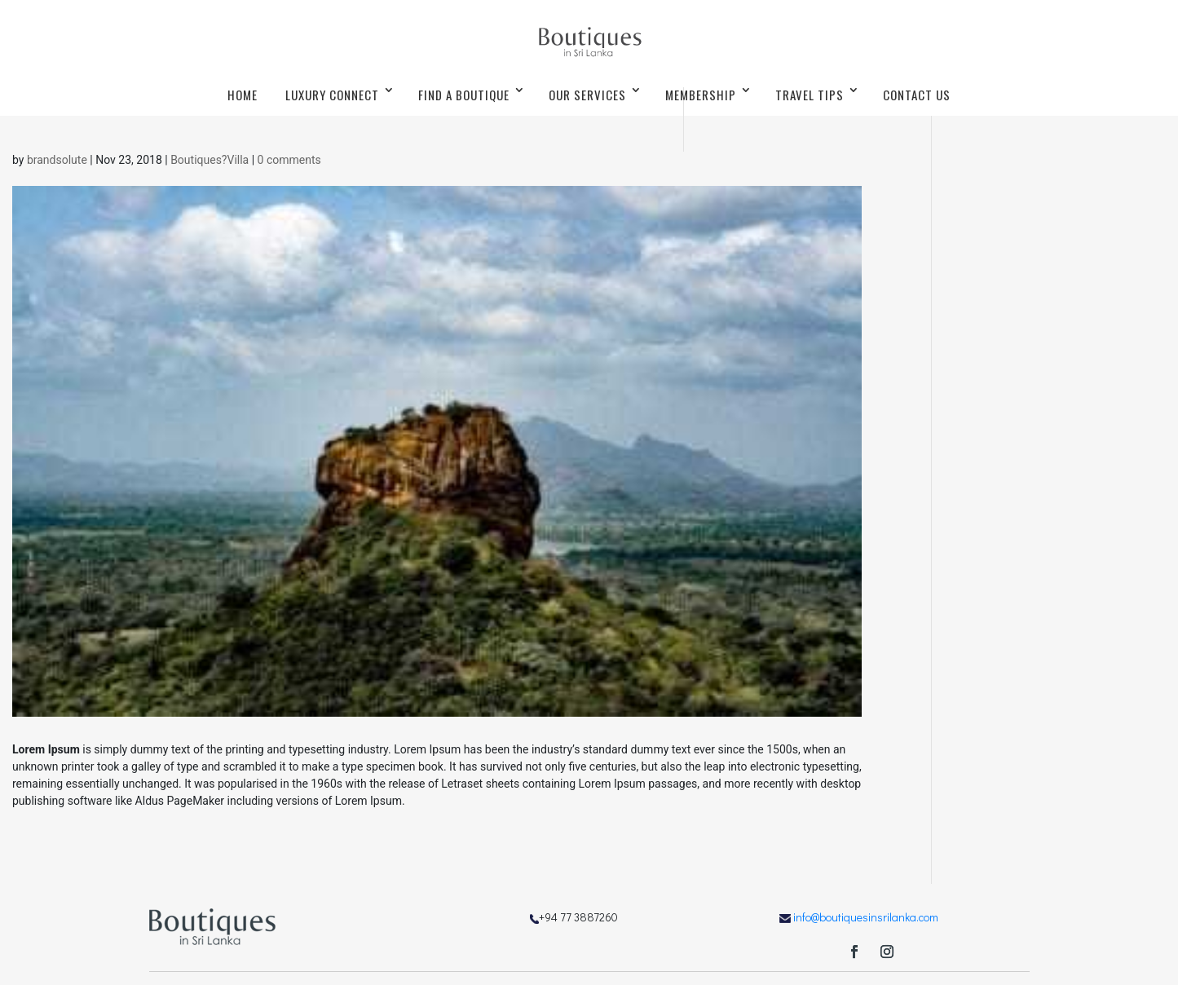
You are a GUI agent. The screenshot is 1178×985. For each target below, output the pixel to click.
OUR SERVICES (587, 95)
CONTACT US (917, 95)
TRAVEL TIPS (809, 95)
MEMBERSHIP (700, 95)
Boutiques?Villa (209, 159)
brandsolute (57, 159)
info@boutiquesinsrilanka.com (865, 917)
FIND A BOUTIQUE (464, 95)
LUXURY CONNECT (332, 95)
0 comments (289, 159)
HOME (242, 95)
